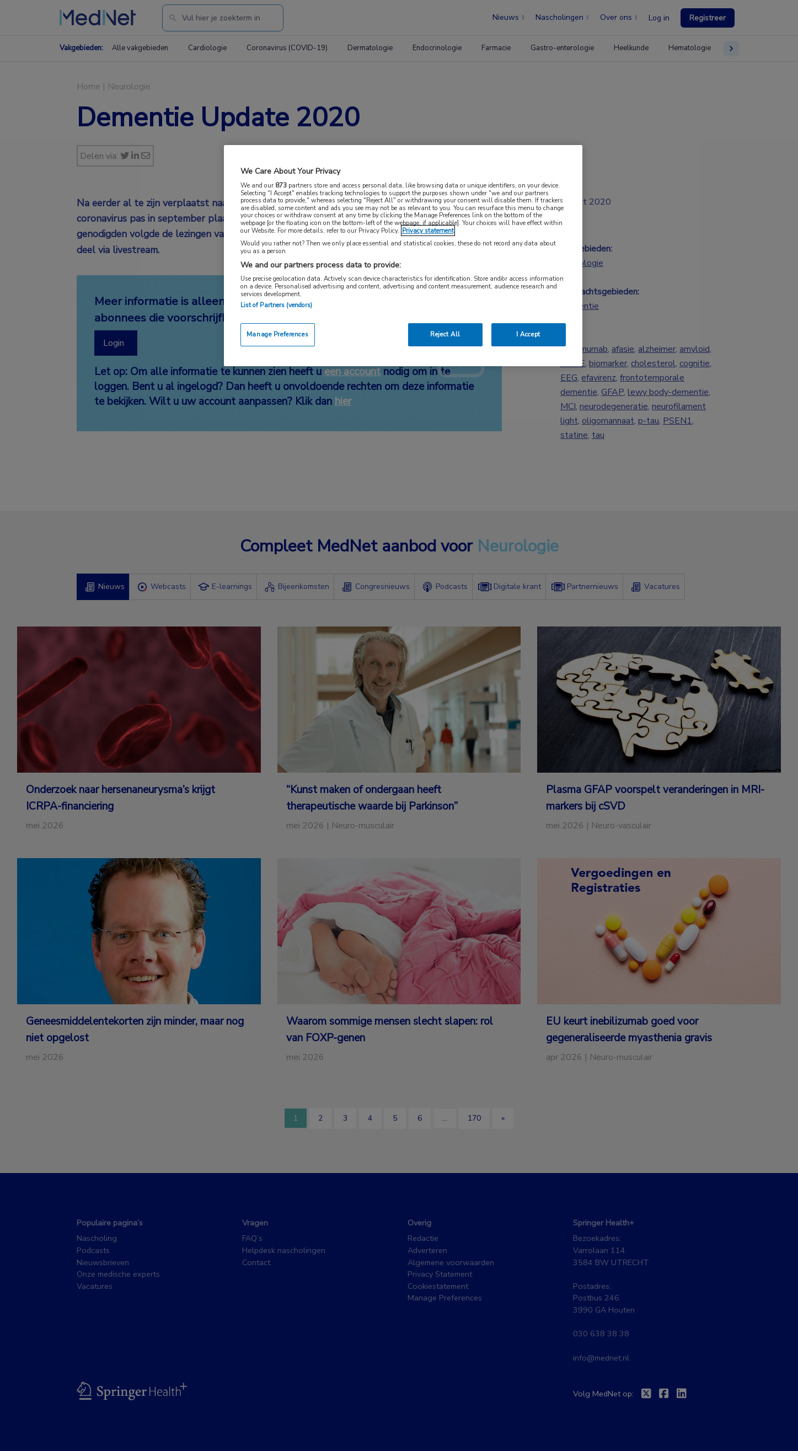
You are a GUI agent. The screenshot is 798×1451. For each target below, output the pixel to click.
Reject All (445, 334)
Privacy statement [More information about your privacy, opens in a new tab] (428, 230)
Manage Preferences (277, 334)
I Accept (528, 334)
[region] (403, 255)
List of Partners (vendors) (276, 305)
